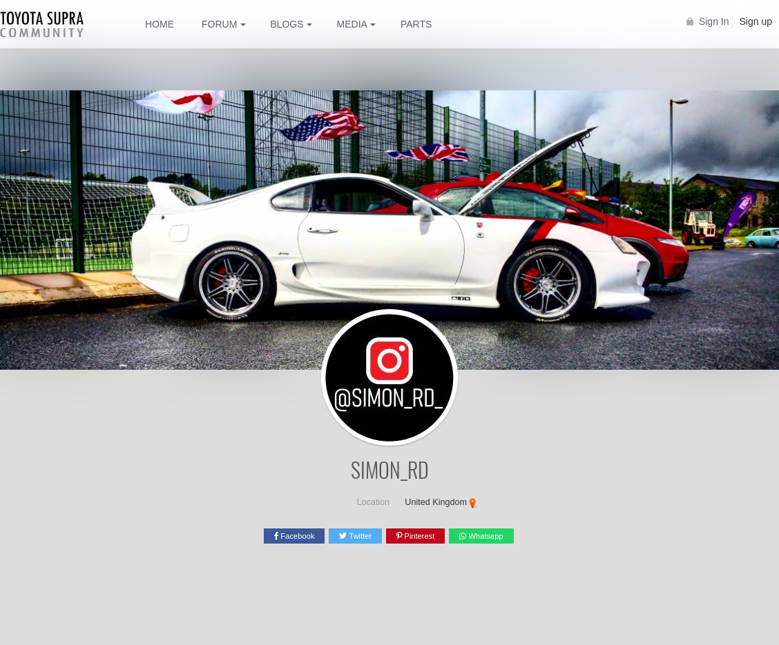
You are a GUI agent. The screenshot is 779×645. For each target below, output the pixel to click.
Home (159, 24)
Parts (416, 24)
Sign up (756, 21)
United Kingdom (436, 502)
